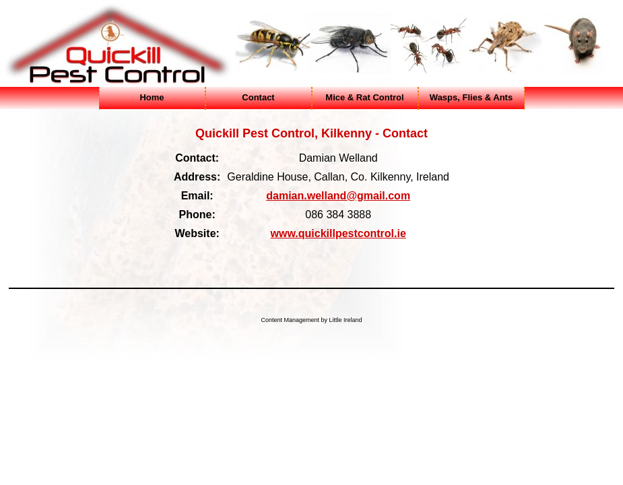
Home (151, 97)
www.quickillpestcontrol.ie (338, 233)
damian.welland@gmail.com (338, 195)
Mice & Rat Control (364, 97)
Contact (258, 97)
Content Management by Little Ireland (311, 320)
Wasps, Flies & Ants (471, 97)
